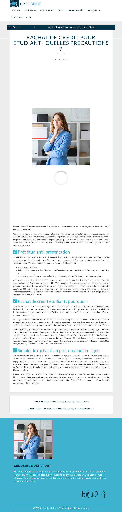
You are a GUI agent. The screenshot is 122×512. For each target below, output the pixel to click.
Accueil (16, 10)
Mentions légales (79, 508)
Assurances (47, 10)
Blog (29, 17)
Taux (60, 10)
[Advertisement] (61, 85)
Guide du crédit (27, 27)
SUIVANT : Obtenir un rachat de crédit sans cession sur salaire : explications (60, 408)
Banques (92, 10)
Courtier (17, 17)
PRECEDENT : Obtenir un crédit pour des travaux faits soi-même (62, 401)
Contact (63, 508)
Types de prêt (75, 10)
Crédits (29, 10)
